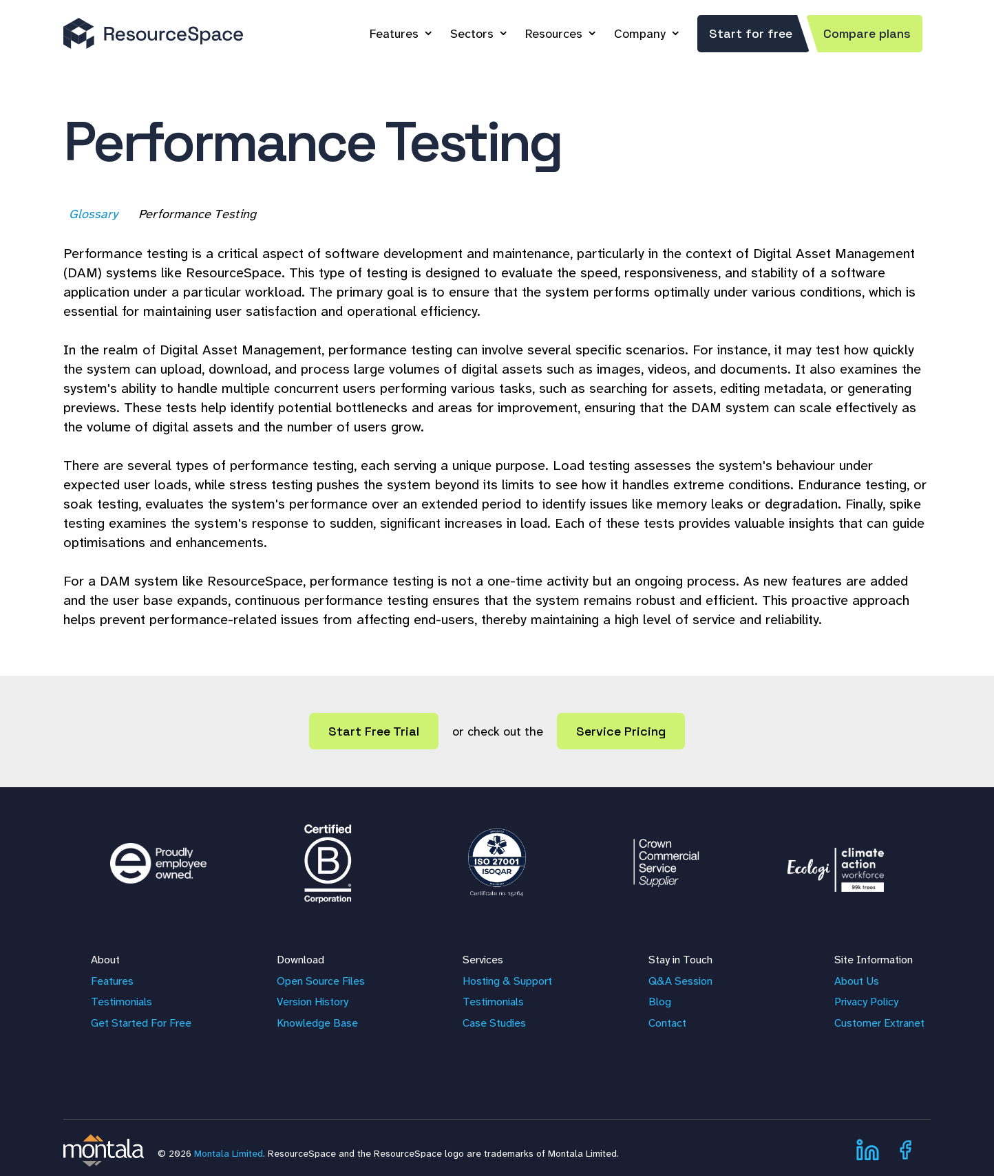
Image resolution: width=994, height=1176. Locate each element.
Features (394, 33)
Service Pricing (621, 731)
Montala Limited (228, 1153)
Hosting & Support (507, 981)
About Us (856, 981)
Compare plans (867, 33)
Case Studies (494, 1023)
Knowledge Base (317, 1023)
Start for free (750, 33)
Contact (667, 1023)
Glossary (94, 214)
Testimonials (121, 1001)
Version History (312, 1001)
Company (640, 33)
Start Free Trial (373, 731)
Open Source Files (321, 981)
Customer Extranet (879, 1023)
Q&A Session (680, 981)
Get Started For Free (141, 1023)
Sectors (472, 33)
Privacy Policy (866, 1001)
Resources (553, 33)
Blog (659, 1001)
